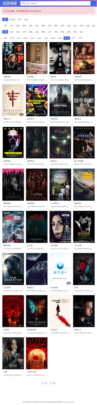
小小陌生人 (55, 203)
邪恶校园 (30, 203)
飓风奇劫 (7, 245)
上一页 (44, 383)
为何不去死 (31, 372)
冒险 (88, 25)
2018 (67, 38)
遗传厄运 (30, 161)
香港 (18, 32)
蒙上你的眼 (78, 161)
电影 (5, 19)
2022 (39, 38)
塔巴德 (6, 329)
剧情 (43, 25)
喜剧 (18, 25)
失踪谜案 (54, 245)
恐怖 (30, 25)
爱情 (24, 25)
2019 (60, 38)
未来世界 (78, 76)
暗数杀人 (78, 119)
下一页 (52, 383)
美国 (30, 32)
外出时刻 (54, 287)
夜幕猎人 (30, 287)
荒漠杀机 (7, 161)
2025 (19, 38)
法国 (37, 32)
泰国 (69, 32)
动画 (69, 25)
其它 (81, 32)
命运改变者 (31, 329)
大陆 (11, 32)
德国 (62, 32)
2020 (53, 38)
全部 (5, 25)
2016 (80, 38)
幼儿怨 (30, 245)
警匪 (56, 25)
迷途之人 (54, 161)
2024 (26, 38)
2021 (46, 38)
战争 (49, 25)
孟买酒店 (30, 76)
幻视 (5, 372)
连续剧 (12, 19)
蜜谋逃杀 (7, 203)
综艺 (19, 19)
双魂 (76, 287)
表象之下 (7, 119)
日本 (49, 32)
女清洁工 (54, 329)
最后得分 (78, 203)
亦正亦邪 (7, 287)
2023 (32, 38)
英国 (43, 32)
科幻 (37, 25)
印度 (75, 32)
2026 (12, 38)
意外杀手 (30, 119)
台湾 (24, 32)
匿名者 (53, 76)
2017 (74, 38)
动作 (11, 25)
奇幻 (75, 25)
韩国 (56, 32)
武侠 (81, 25)
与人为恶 (78, 245)
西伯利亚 (54, 119)
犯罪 (62, 25)
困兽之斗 (78, 329)
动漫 (26, 19)
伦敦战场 (7, 76)
